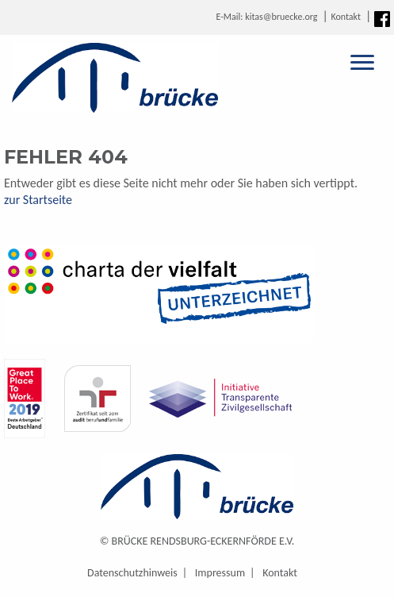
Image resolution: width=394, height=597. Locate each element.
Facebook (382, 19)
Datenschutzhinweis (132, 573)
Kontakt (346, 16)
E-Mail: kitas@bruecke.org (266, 16)
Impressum (220, 573)
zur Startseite (38, 199)
